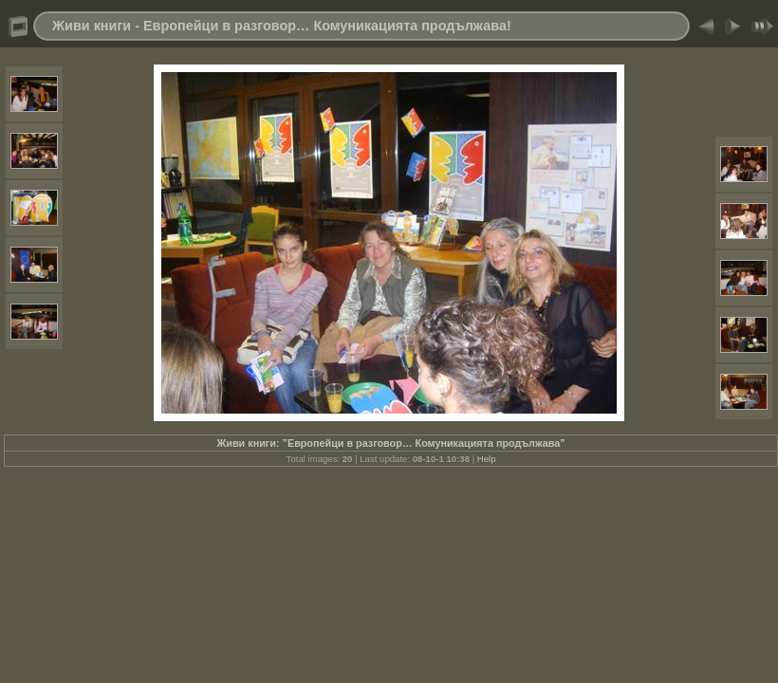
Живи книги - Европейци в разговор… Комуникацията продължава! (281, 25)
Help (486, 458)
